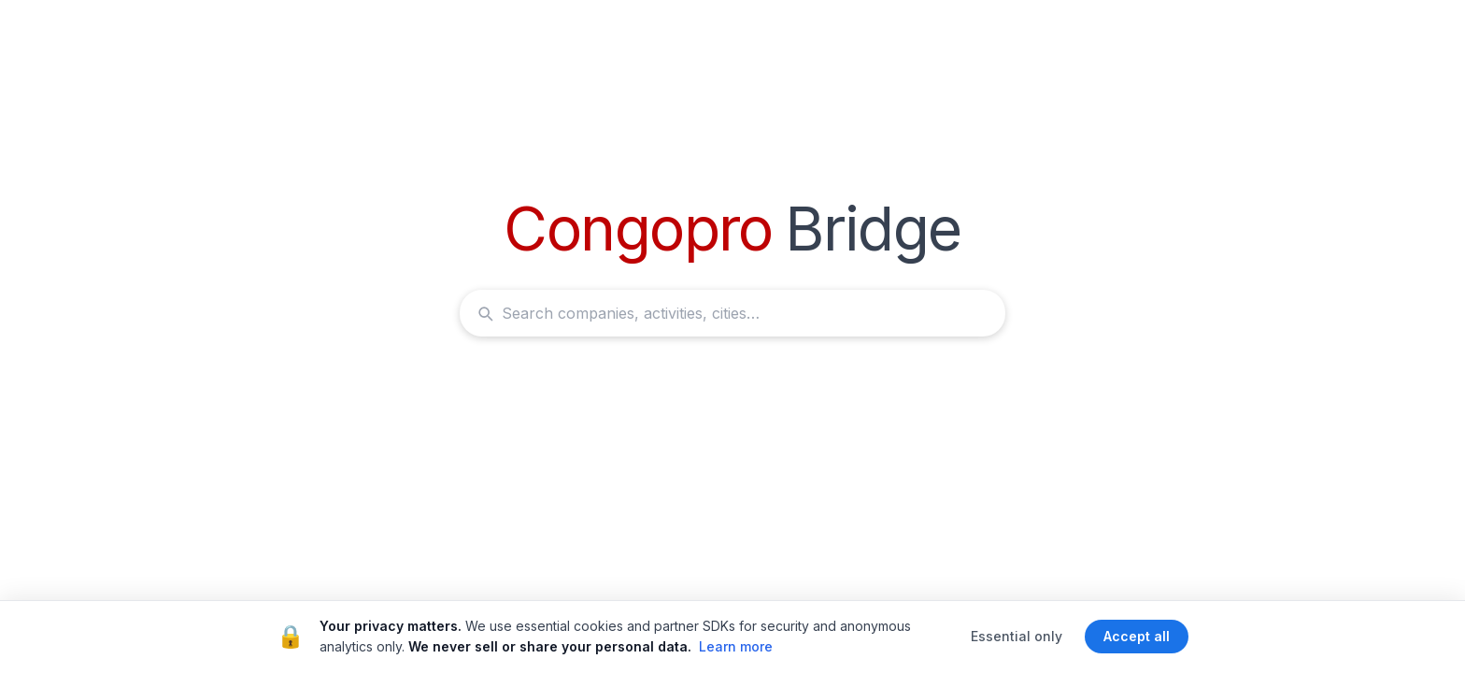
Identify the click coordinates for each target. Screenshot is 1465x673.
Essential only (1016, 636)
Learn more (736, 646)
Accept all (1136, 636)
